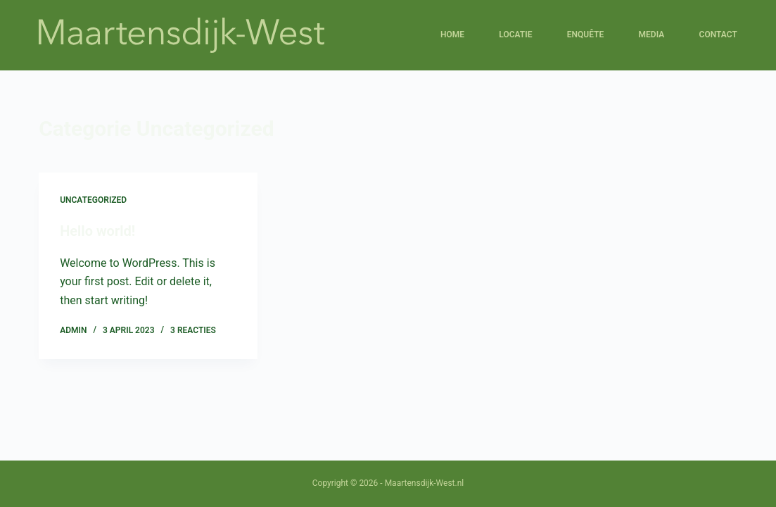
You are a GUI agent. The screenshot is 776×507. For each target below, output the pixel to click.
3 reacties (193, 330)
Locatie (515, 34)
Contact (718, 34)
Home (452, 34)
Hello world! (97, 231)
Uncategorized (93, 200)
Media (652, 34)
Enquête (585, 34)
